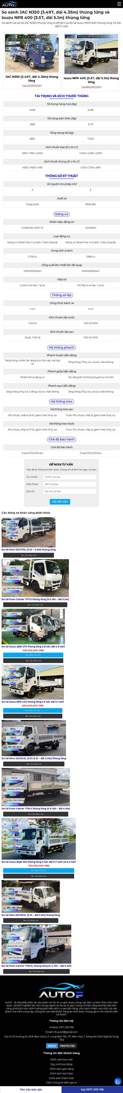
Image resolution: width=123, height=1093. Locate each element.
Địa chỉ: (30, 491)
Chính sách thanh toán (61, 1078)
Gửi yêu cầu (60, 501)
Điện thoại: (32, 484)
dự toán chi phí (33, 655)
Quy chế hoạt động (61, 1064)
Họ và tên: (32, 477)
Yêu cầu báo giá (28, 555)
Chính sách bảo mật (61, 1059)
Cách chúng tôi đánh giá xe (61, 1082)
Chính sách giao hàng (61, 1068)
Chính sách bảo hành (61, 1073)
